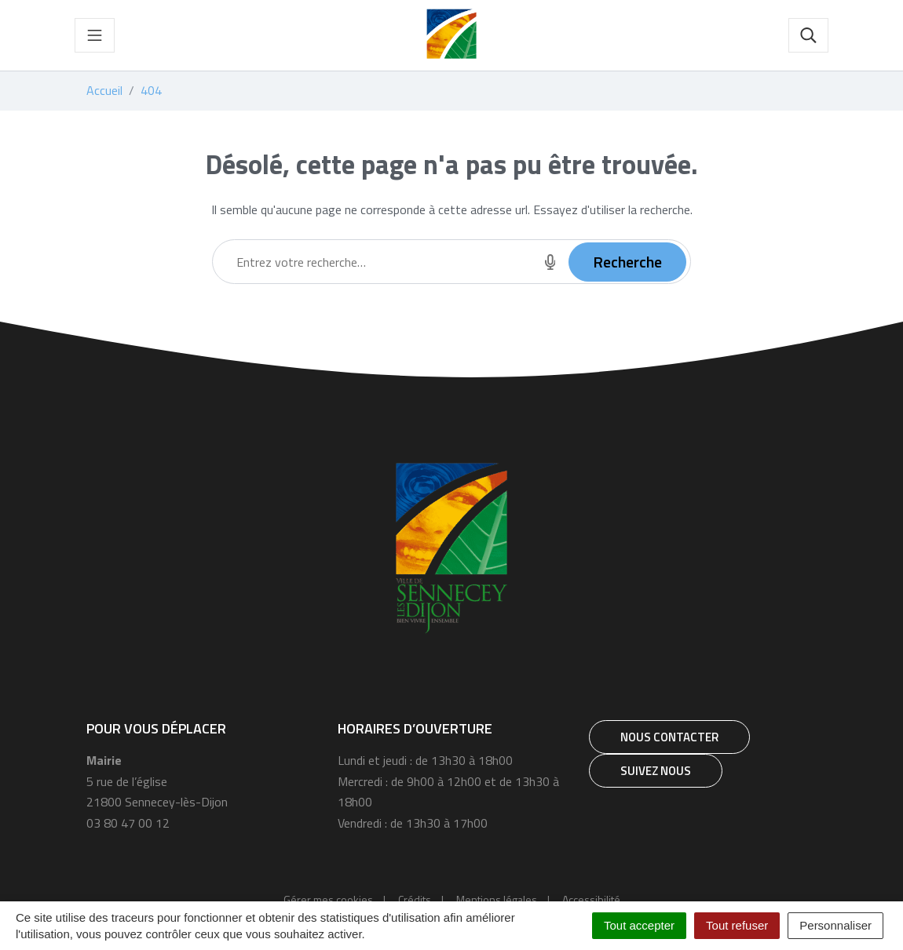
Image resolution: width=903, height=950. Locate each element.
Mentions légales (496, 899)
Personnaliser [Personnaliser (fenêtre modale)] (835, 925)
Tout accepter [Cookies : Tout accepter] (639, 925)
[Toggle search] (808, 35)
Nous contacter (669, 737)
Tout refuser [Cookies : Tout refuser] (737, 925)
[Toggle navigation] (95, 35)
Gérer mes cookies (328, 899)
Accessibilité (591, 899)
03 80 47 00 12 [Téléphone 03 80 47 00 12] (128, 823)
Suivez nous (655, 771)
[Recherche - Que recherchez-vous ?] (372, 261)
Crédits (414, 899)
